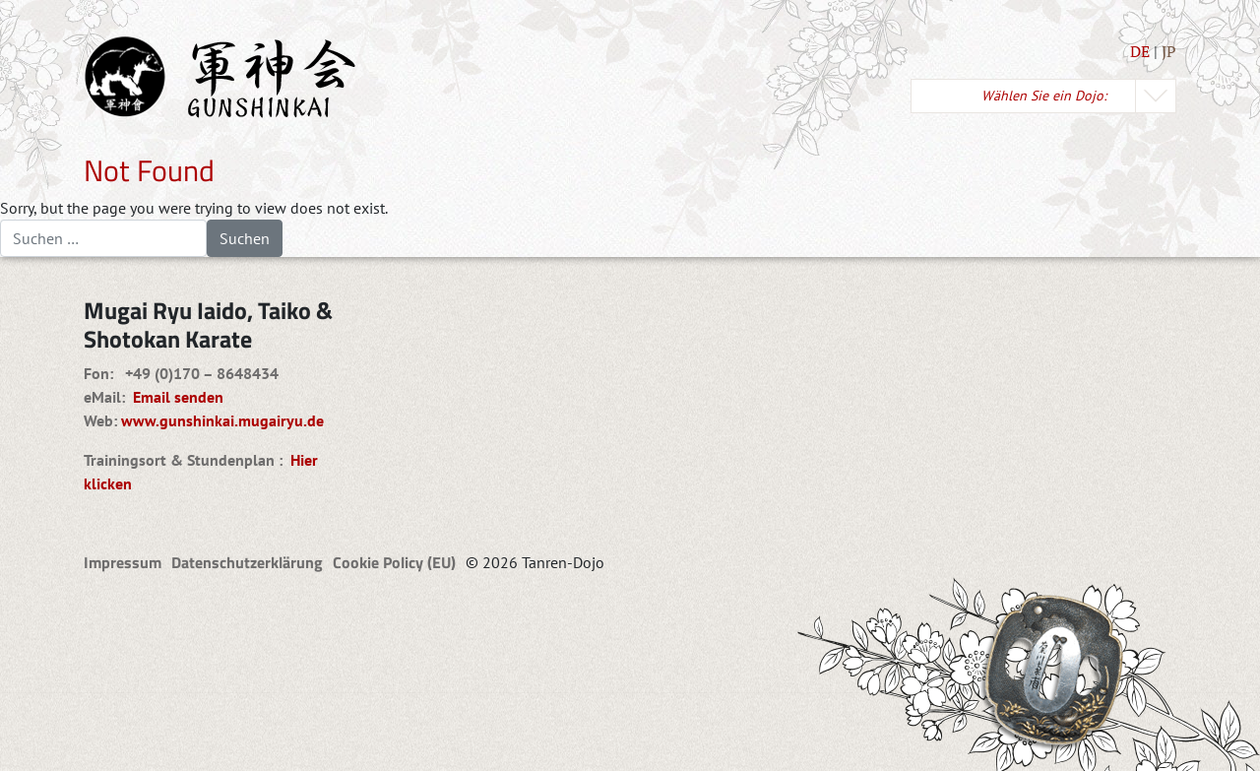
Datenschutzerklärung (247, 562)
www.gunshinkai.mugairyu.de (222, 420)
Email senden (174, 397)
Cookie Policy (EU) (394, 562)
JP (1169, 51)
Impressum (122, 562)
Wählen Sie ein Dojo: (1043, 95)
